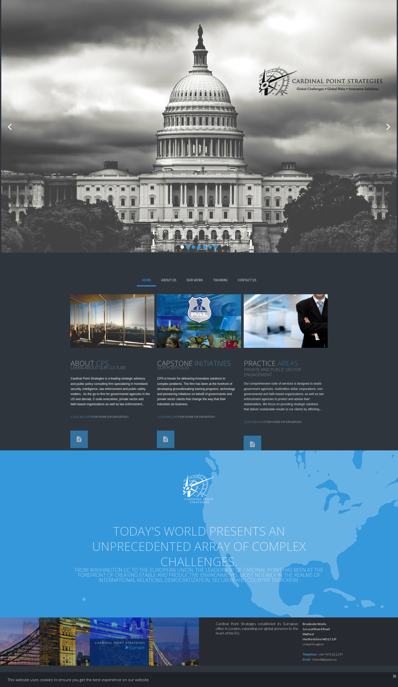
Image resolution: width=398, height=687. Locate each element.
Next (388, 126)
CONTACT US (247, 280)
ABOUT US (168, 280)
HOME (146, 280)
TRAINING (220, 280)
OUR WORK (195, 280)
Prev (10, 126)
